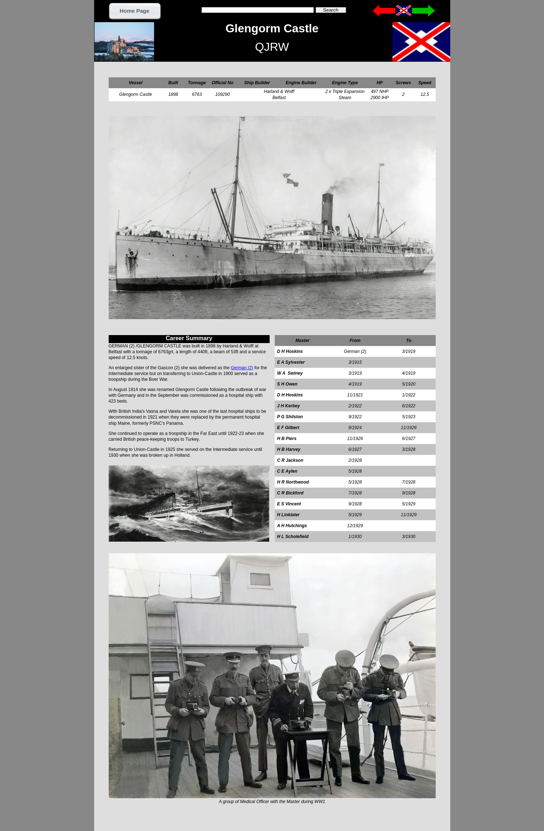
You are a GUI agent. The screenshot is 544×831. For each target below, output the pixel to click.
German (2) (242, 367)
